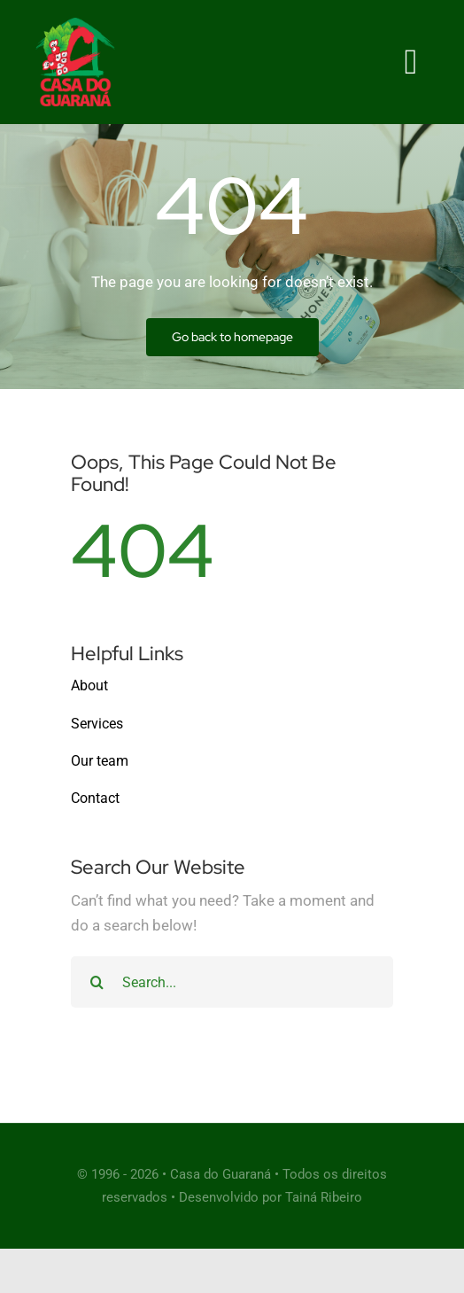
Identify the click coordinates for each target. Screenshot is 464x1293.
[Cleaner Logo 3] (75, 25)
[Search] (96, 982)
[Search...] (232, 982)
